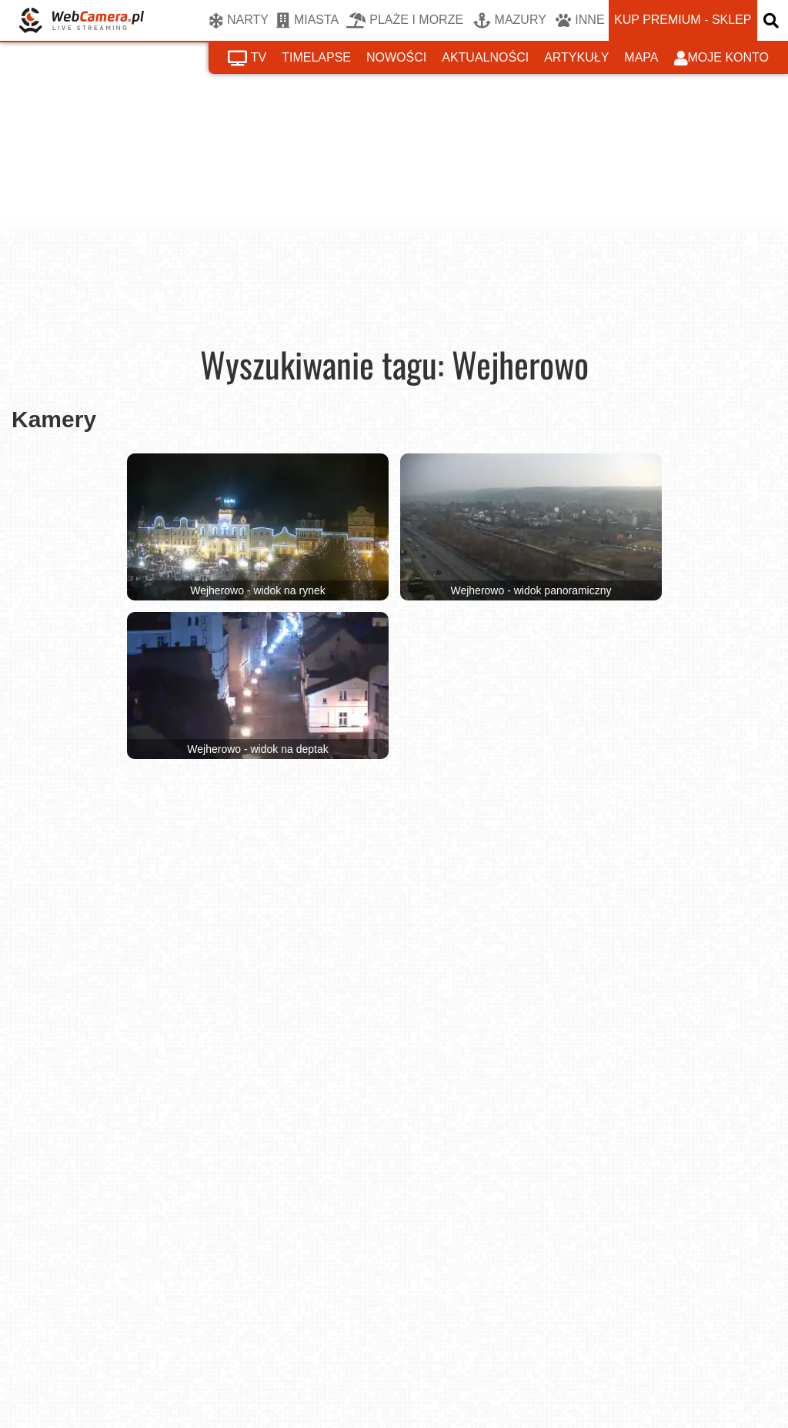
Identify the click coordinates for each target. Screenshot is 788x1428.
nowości (396, 57)
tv (247, 58)
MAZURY (509, 20)
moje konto (722, 58)
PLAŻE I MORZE (404, 20)
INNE (580, 20)
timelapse (316, 57)
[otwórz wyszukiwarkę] (772, 20)
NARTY (239, 20)
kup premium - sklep (682, 19)
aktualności (485, 57)
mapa (641, 57)
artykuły (576, 57)
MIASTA (307, 20)
